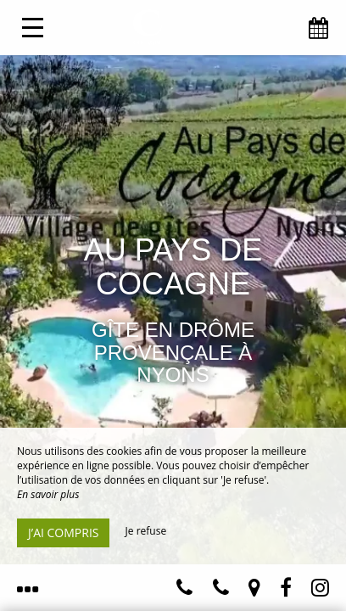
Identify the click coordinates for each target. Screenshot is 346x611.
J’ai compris (63, 532)
